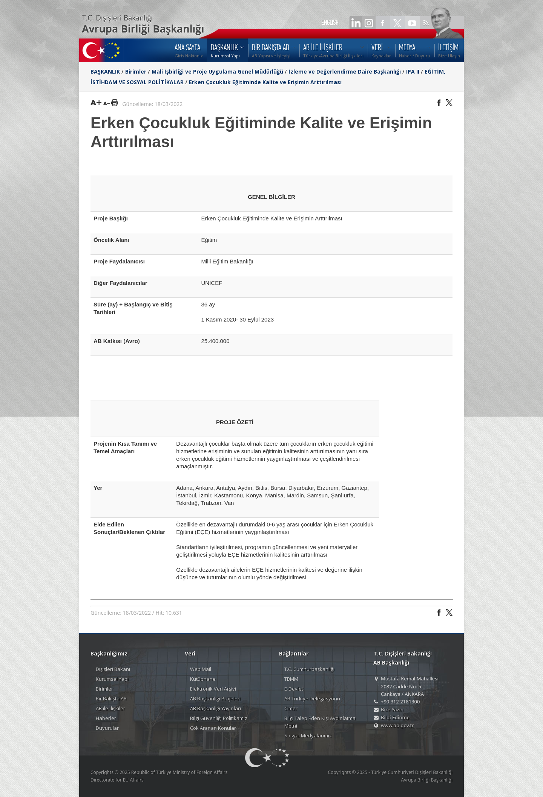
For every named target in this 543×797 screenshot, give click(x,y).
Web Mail (200, 669)
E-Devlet (293, 688)
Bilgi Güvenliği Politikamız (218, 718)
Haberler (106, 718)
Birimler (135, 71)
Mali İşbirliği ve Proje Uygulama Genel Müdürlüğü (217, 71)
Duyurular (107, 728)
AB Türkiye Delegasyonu (312, 698)
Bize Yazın (392, 709)
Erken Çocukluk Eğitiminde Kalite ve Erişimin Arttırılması (265, 82)
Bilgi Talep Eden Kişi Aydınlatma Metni (320, 722)
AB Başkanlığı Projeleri (215, 698)
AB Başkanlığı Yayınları (215, 708)
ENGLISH (330, 22)
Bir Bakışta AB (111, 698)
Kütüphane (203, 678)
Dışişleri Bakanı (113, 669)
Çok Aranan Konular (213, 728)
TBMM (291, 678)
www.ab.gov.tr (397, 725)
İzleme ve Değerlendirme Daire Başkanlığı (344, 71)
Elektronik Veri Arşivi (213, 688)
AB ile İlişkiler (110, 708)
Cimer (291, 708)
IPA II (412, 71)
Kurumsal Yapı (112, 678)
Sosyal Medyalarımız (308, 735)
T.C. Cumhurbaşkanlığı (309, 669)
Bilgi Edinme (395, 717)
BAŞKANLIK (105, 71)
